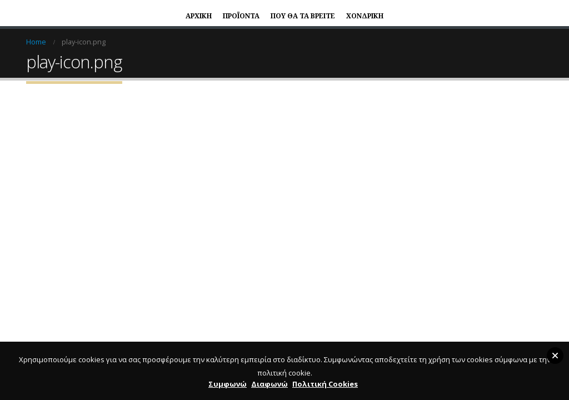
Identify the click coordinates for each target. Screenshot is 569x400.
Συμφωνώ (227, 384)
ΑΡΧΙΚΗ (199, 16)
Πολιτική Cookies (325, 384)
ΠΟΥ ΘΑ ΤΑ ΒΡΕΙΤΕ (303, 16)
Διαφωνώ (269, 384)
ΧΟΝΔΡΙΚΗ (364, 16)
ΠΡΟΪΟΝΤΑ (241, 16)
